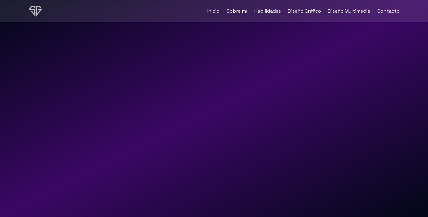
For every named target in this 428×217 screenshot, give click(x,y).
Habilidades (267, 11)
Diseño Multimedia (349, 11)
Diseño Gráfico (304, 11)
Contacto (388, 11)
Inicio (213, 11)
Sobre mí (237, 11)
